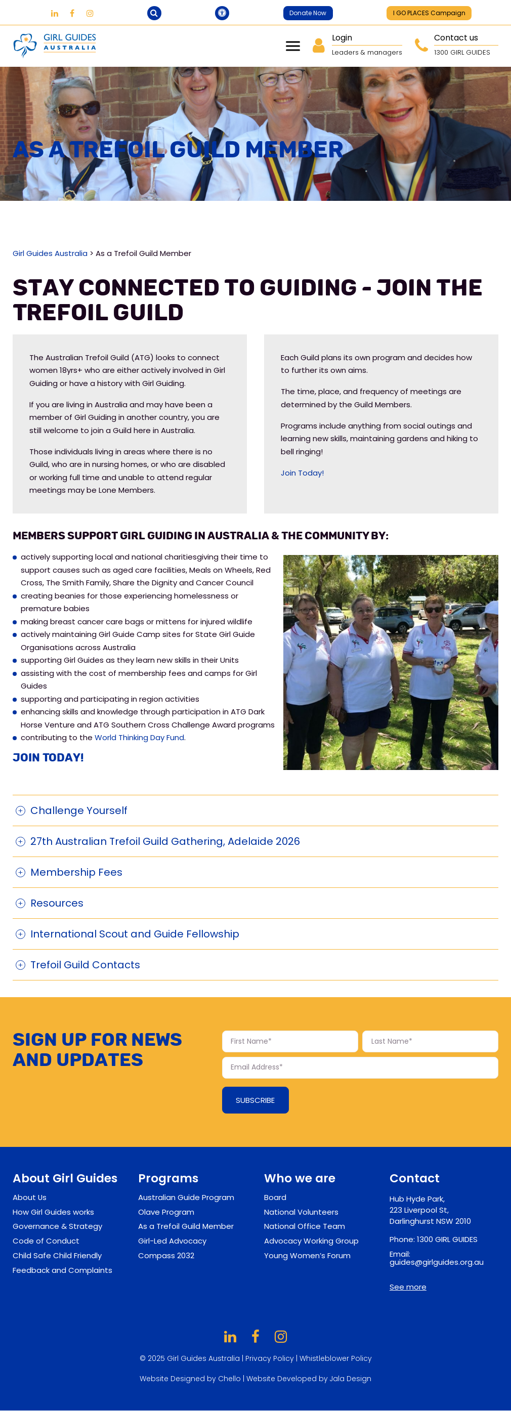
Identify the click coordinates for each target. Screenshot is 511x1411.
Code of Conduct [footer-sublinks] (46, 1241)
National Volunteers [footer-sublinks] (301, 1212)
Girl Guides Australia (50, 253)
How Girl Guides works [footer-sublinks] (53, 1212)
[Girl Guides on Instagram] (90, 13)
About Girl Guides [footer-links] (65, 1178)
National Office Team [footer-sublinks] (304, 1226)
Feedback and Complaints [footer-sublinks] (62, 1270)
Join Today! (302, 472)
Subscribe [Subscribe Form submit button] (255, 1100)
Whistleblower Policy (336, 1359)
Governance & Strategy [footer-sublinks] (57, 1226)
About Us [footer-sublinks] (30, 1197)
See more (408, 1286)
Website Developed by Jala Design (309, 1379)
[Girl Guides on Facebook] (72, 13)
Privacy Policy (269, 1359)
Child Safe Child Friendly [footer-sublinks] (57, 1255)
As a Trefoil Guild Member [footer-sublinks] (186, 1226)
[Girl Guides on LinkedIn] (54, 13)
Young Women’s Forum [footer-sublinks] (307, 1255)
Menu (293, 46)
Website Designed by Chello (191, 1379)
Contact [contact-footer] (415, 1178)
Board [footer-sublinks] (275, 1197)
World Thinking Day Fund (139, 738)
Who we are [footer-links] (299, 1178)
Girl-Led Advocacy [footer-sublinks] (172, 1241)
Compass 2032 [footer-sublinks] (166, 1255)
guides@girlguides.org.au (437, 1262)
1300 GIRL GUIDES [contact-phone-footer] (447, 1239)
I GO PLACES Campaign (429, 13)
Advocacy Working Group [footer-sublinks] (311, 1241)
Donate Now (307, 13)
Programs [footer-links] (168, 1178)
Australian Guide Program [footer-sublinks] (186, 1197)
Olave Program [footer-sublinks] (166, 1212)
